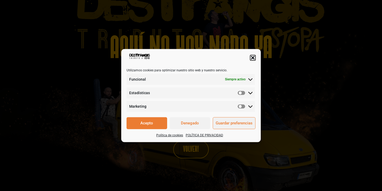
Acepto (146, 123)
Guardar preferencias (234, 123)
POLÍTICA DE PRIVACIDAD (204, 135)
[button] (252, 57)
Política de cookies (169, 135)
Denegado (190, 123)
